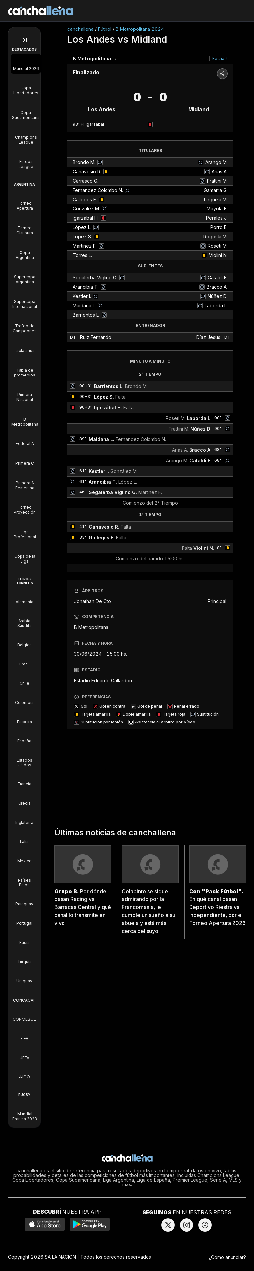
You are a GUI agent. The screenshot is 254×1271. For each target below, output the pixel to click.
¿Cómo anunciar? (227, 1257)
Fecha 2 (220, 58)
